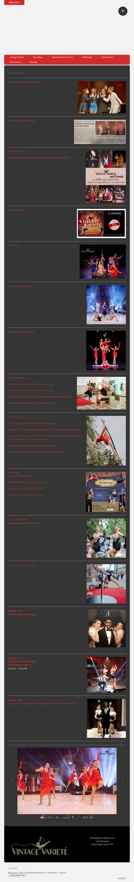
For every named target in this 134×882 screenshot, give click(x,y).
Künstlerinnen (107, 57)
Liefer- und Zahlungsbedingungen (32, 872)
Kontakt (33, 62)
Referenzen (15, 62)
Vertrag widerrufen (17, 875)
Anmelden (122, 878)
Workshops (87, 57)
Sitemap (62, 872)
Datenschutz (52, 872)
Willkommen (14, 2)
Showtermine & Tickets (62, 57)
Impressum (12, 872)
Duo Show (38, 57)
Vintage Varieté (17, 57)
